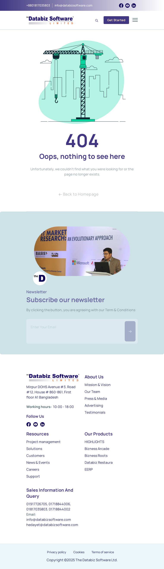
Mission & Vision (98, 384)
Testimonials (95, 412)
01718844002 (59, 509)
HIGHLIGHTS (94, 441)
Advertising (94, 405)
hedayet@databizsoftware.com (52, 524)
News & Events (38, 462)
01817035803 (36, 509)
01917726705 (36, 504)
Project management (43, 441)
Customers (35, 455)
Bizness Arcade (97, 448)
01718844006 (59, 504)
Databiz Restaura (99, 462)
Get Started (116, 20)
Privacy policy (56, 552)
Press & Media (96, 398)
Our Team (92, 391)
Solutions (34, 448)
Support (33, 476)
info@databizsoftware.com (73, 5)
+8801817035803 (38, 5)
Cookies (78, 552)
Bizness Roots (96, 455)
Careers (32, 469)
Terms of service (102, 552)
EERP (89, 469)
